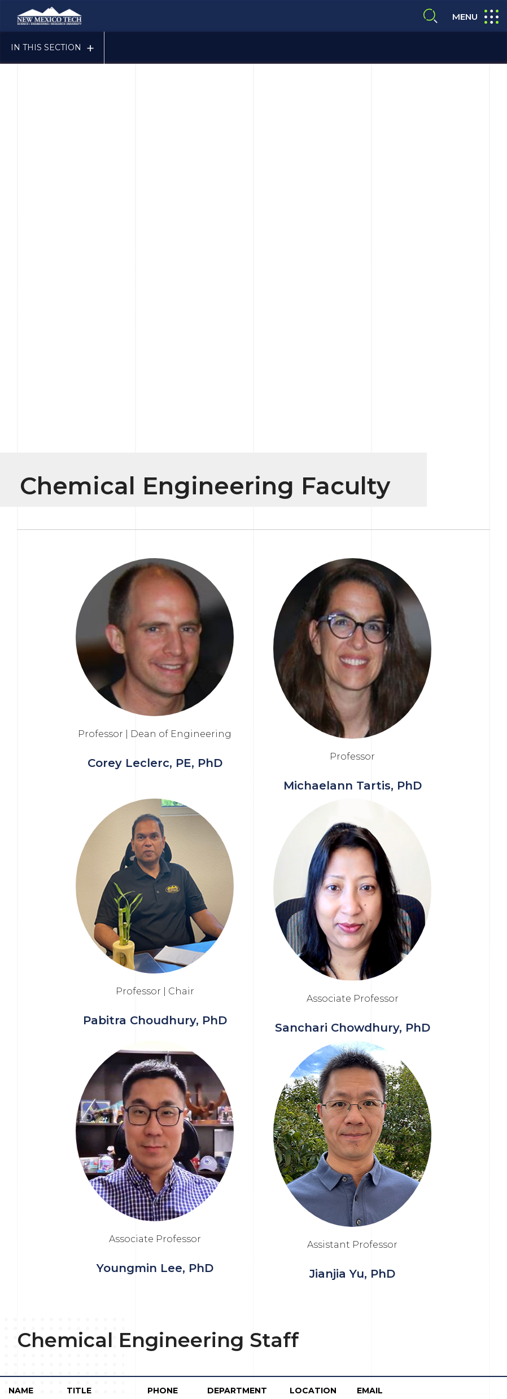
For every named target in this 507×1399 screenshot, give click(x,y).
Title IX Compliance (324, 1221)
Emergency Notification (365, 1244)
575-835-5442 (163, 930)
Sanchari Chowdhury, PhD (352, 533)
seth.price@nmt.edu (401, 970)
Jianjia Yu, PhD (352, 779)
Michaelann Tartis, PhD (352, 291)
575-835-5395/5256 (165, 970)
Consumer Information (230, 1221)
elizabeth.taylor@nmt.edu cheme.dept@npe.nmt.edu (415, 930)
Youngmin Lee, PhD (155, 773)
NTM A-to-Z (396, 1267)
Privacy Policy (400, 1221)
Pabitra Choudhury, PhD (155, 526)
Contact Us (60, 1299)
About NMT (284, 1244)
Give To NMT (236, 1305)
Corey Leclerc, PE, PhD (155, 268)
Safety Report (213, 1267)
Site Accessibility (217, 1244)
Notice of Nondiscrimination (306, 1267)
